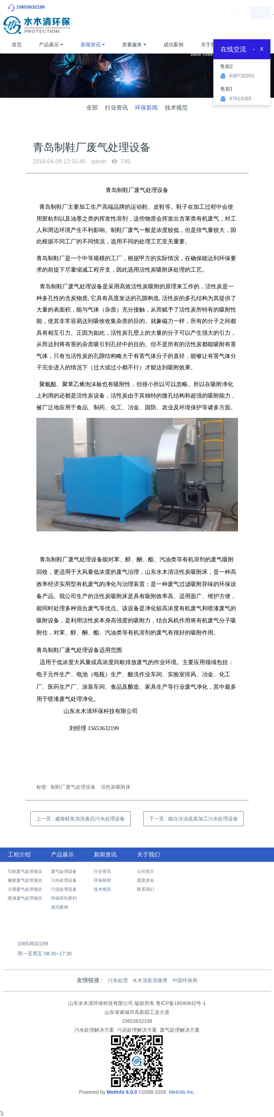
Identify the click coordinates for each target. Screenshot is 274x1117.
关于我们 (211, 44)
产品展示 (49, 44)
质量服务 (132, 44)
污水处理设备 (64, 880)
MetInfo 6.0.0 (122, 1092)
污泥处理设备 (64, 889)
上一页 (80, 819)
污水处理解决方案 (94, 1030)
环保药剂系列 (64, 898)
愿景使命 (145, 880)
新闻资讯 (91, 44)
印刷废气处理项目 (25, 871)
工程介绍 (19, 854)
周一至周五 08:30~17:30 (44, 953)
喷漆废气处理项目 (25, 898)
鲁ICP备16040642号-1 (181, 1003)
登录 (235, 25)
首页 (17, 44)
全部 (92, 108)
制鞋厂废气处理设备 (73, 787)
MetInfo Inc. (182, 1092)
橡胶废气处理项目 (25, 880)
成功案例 (173, 44)
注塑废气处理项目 (25, 889)
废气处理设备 (64, 871)
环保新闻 (146, 108)
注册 (260, 25)
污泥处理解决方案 (137, 1030)
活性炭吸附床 (116, 787)
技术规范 (176, 108)
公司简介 (145, 871)
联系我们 (145, 889)
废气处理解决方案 (180, 1030)
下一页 (193, 819)
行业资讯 (116, 108)
